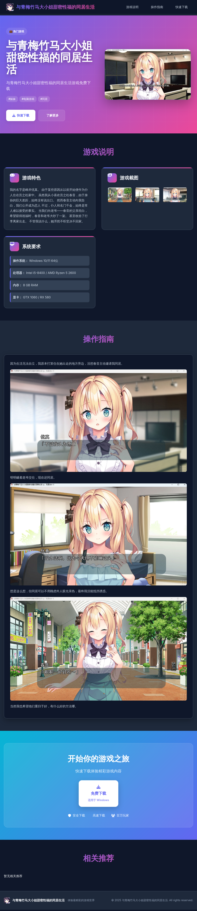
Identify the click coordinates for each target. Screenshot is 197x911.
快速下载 (181, 7)
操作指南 (157, 7)
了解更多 (52, 115)
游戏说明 (132, 7)
